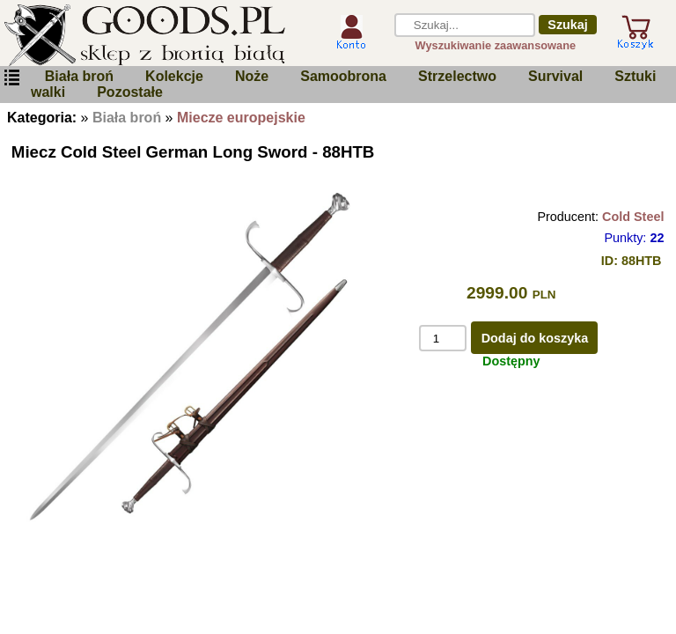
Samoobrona (343, 76)
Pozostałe (130, 92)
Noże (251, 76)
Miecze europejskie (241, 117)
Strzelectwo (457, 76)
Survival (555, 76)
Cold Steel (633, 217)
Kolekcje (174, 76)
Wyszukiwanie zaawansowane (496, 45)
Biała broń (79, 76)
